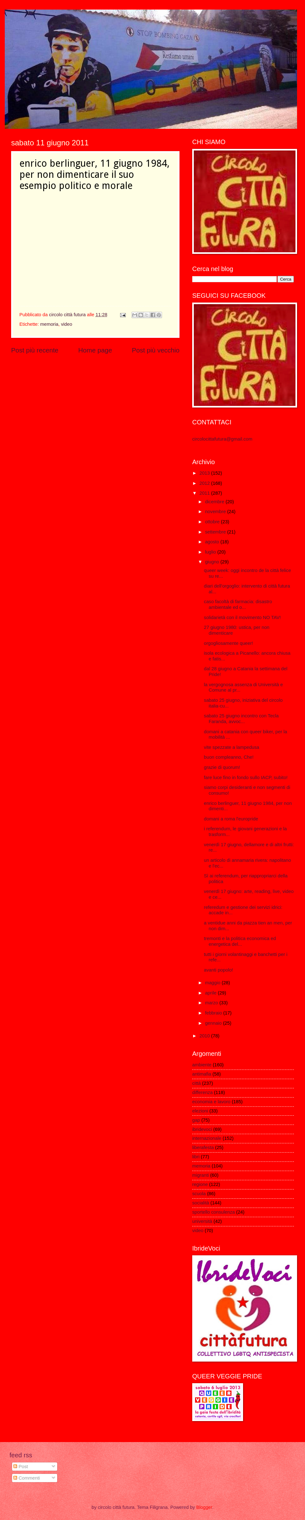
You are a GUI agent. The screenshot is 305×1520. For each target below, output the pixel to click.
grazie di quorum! (222, 767)
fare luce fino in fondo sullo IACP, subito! (246, 777)
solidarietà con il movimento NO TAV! (242, 617)
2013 (205, 473)
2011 (205, 493)
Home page (95, 350)
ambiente (202, 1064)
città (196, 1083)
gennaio (214, 1023)
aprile (211, 992)
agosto (212, 541)
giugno (212, 561)
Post (20, 1466)
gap (196, 1120)
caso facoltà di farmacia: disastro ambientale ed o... (238, 604)
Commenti (26, 1478)
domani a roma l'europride (231, 818)
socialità (200, 1202)
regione (200, 1184)
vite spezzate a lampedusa (231, 747)
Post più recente (34, 350)
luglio (211, 551)
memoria (49, 324)
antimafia (201, 1074)
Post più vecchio (156, 350)
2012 (205, 483)
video (66, 324)
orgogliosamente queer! (228, 643)
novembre (216, 511)
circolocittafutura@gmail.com (222, 439)
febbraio (214, 1012)
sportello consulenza (213, 1212)
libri (196, 1156)
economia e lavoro (211, 1101)
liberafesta (203, 1147)
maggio (213, 982)
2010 (205, 1035)
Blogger (204, 1507)
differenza (202, 1092)
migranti (200, 1175)
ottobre (213, 521)
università (202, 1221)
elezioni (200, 1110)
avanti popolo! (218, 970)
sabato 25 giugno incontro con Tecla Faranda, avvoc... (241, 718)
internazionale (206, 1138)
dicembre (215, 501)
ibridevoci (202, 1129)
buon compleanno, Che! (229, 757)
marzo (212, 1002)
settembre (216, 531)
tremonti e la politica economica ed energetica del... (240, 941)
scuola (199, 1193)
